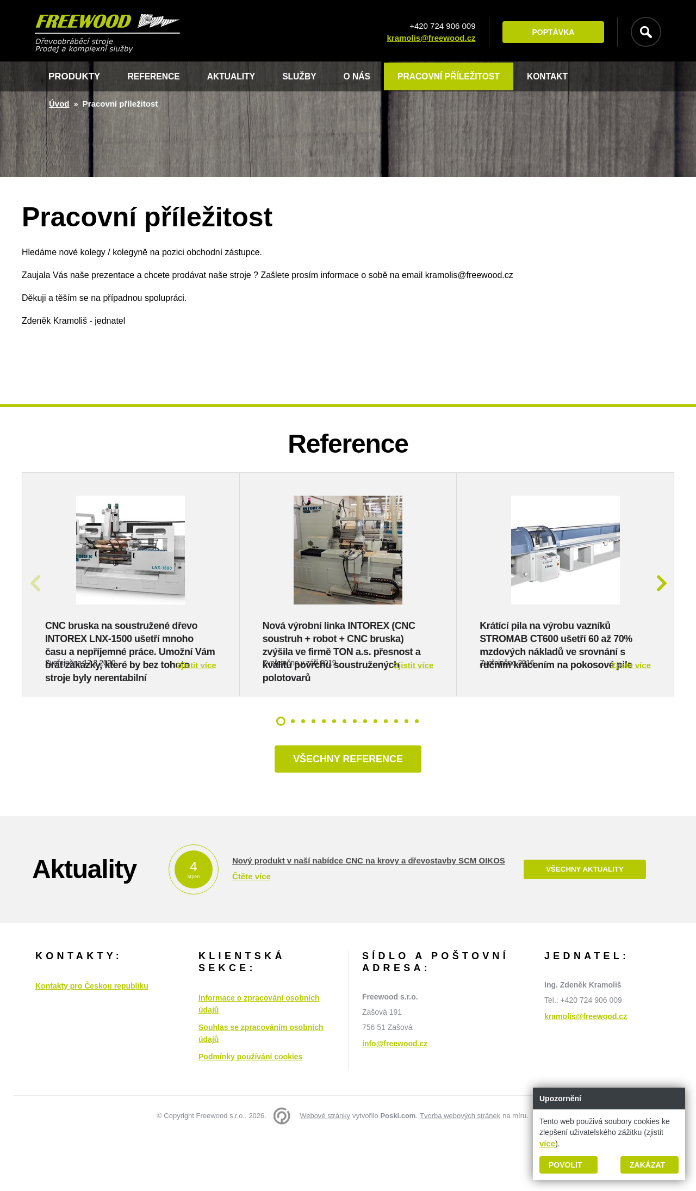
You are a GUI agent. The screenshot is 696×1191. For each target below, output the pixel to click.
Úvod (59, 103)
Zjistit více (196, 717)
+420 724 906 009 (438, 25)
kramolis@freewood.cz (426, 37)
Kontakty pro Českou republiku (91, 1040)
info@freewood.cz (394, 1098)
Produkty (74, 76)
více (547, 1143)
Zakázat (647, 1165)
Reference (155, 76)
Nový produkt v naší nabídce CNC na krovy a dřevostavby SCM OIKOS (368, 916)
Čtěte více (251, 931)
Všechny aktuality (584, 924)
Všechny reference (348, 813)
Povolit (565, 1165)
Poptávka (548, 32)
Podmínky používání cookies (250, 1111)
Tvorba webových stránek (460, 1171)
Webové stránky (325, 1171)
